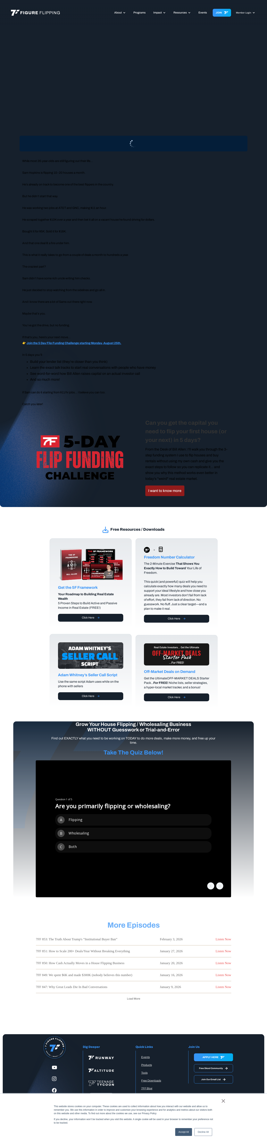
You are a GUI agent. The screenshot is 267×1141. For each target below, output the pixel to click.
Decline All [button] (203, 1132)
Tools (144, 1072)
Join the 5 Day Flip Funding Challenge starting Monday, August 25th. (74, 343)
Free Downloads (151, 1080)
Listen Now (223, 939)
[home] (35, 13)
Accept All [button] (184, 1132)
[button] (119, 13)
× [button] (223, 1101)
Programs (139, 12)
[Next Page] (133, 998)
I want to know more (164, 491)
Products (146, 1065)
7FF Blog (146, 1088)
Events (202, 12)
